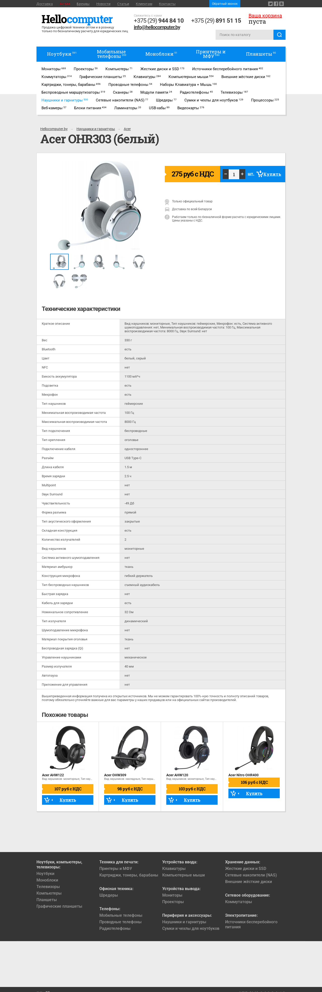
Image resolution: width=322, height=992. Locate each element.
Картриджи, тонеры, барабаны (128, 875)
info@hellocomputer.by (157, 27)
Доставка (44, 4)
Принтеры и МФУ (115, 868)
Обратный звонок (224, 4)
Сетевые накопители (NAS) (251, 875)
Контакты (167, 4)
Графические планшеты (59, 906)
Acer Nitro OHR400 (243, 775)
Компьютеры (49, 893)
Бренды (83, 4)
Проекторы (173, 901)
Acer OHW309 (115, 775)
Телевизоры (48, 886)
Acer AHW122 (53, 775)
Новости (103, 4)
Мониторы (172, 895)
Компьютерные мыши (183, 875)
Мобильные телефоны (120, 915)
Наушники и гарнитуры (184, 922)
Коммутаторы (238, 901)
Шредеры (108, 895)
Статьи (123, 4)
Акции (65, 4)
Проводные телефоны (120, 922)
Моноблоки (47, 880)
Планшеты (46, 899)
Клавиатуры (174, 868)
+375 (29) (159, 21)
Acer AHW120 (177, 775)
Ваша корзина (265, 16)
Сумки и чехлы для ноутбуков (190, 928)
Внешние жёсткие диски (248, 881)
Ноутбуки (45, 873)
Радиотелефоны (115, 928)
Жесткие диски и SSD (245, 868)
